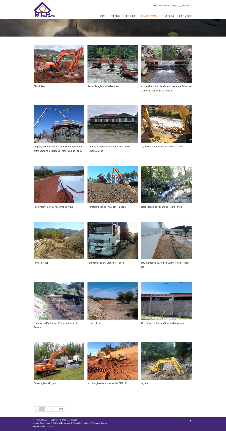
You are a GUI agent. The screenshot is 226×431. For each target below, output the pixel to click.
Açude (144, 383)
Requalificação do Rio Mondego (103, 86)
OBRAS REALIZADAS (149, 16)
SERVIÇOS (130, 16)
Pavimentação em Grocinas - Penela (105, 262)
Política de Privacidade (61, 423)
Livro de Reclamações (41, 423)
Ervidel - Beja (94, 323)
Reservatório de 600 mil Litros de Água (53, 207)
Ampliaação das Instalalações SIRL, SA (107, 383)
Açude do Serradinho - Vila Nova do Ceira (162, 146)
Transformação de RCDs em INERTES (106, 207)
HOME (102, 16)
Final (60, 409)
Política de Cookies (99, 423)
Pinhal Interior (41, 262)
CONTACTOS (185, 16)
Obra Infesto (40, 86)
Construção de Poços (45, 383)
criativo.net (51, 426)
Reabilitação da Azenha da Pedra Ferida (161, 207)
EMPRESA (115, 16)
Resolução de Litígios (81, 423)
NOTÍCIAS (169, 16)
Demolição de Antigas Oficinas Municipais (162, 323)
